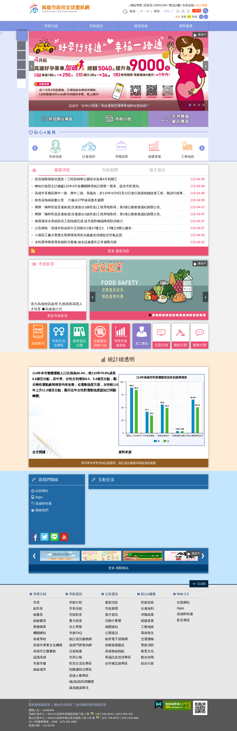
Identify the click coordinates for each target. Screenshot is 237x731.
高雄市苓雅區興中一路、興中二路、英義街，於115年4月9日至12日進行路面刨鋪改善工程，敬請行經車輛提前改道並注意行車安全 (128, 193)
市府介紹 (51, 26)
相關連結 (111, 627)
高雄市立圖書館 (44, 651)
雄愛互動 (21, 64)
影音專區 (183, 620)
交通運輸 (147, 639)
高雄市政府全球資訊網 (59, 9)
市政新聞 (110, 170)
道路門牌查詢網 (80, 645)
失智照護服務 (184, 315)
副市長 (38, 608)
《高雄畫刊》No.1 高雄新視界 (201, 315)
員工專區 (21, 74)
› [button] (205, 66)
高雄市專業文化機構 (47, 645)
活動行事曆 (113, 620)
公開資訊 (111, 633)
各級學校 (39, 639)
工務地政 (147, 627)
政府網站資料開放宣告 (91, 704)
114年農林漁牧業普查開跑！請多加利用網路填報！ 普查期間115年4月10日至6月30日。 (194, 105)
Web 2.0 (183, 594)
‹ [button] (31, 66)
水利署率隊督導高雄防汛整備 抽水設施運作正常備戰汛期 (76, 242)
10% (167, 11)
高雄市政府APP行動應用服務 (160, 315)
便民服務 (186, 26)
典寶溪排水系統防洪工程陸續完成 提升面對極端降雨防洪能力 (79, 221)
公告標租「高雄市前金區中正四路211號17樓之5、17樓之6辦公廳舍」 (85, 228)
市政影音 (75, 614)
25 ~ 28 (144, 11)
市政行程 (75, 602)
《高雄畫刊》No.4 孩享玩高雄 (163, 315)
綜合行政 (147, 663)
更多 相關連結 (118, 568)
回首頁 (148, 5)
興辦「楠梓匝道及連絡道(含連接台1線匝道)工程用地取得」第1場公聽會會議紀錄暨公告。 (99, 214)
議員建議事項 (79, 688)
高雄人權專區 (79, 675)
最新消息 (62, 170)
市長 (36, 602)
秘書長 (38, 614)
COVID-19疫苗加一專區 (187, 315)
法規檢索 (75, 651)
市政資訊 (96, 26)
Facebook (35, 537)
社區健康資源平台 (194, 315)
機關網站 (39, 633)
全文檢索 (205, 10)
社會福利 (147, 608)
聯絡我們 (41, 510)
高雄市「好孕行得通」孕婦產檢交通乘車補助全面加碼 (190, 105)
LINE (54, 537)
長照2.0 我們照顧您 (177, 315)
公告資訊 (111, 594)
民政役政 (147, 602)
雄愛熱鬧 (21, 45)
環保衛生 (147, 633)
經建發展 (147, 620)
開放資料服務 (147, 462)
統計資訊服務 (127, 462)
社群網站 (41, 491)
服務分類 (199, 345)
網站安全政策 (63, 704)
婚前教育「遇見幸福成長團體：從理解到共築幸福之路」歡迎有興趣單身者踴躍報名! (174, 315)
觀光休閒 (147, 657)
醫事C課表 (157, 315)
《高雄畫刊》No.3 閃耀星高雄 (180, 315)
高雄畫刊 (37, 343)
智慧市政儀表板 (120, 343)
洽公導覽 (201, 5)
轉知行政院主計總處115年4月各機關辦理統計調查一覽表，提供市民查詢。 (88, 186)
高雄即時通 (43, 503)
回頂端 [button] (21, 83)
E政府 (158, 705)
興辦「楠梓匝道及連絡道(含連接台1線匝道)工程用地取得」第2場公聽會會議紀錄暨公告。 (99, 207)
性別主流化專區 (58, 343)
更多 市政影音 (57, 315)
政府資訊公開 (79, 343)
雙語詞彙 (174, 5)
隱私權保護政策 (39, 704)
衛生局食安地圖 (150, 315)
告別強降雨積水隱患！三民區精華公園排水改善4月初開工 (76, 179)
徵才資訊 (157, 170)
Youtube (64, 537)
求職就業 (147, 614)
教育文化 (147, 651)
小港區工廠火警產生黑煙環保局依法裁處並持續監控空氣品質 (78, 235)
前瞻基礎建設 (114, 645)
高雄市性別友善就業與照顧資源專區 (203, 105)
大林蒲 (170, 315)
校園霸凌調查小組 (100, 343)
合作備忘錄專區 (116, 663)
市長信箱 (188, 5)
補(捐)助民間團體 (81, 681)
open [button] (198, 583)
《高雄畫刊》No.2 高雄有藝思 (197, 315)
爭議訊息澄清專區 (118, 657)
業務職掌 (39, 627)
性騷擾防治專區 (80, 669)
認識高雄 (39, 657)
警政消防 (147, 645)
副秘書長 (39, 620)
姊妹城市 (39, 669)
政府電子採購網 (116, 639)
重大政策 (75, 620)
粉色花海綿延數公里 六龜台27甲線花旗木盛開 (69, 200)
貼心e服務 (45, 132)
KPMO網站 (167, 315)
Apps (39, 497)
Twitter (44, 537)
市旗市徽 (39, 663)
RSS (33, 250)
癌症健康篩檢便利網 (204, 315)
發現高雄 (141, 26)
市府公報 (75, 657)
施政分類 (180, 345)
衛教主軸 (190, 315)
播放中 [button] (202, 34)
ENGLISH (161, 5)
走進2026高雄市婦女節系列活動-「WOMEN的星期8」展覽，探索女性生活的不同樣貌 (199, 105)
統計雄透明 (21, 55)
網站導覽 (136, 5)
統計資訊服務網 (80, 639)
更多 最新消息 (118, 251)
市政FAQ (75, 633)
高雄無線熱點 (114, 651)
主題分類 (161, 345)
